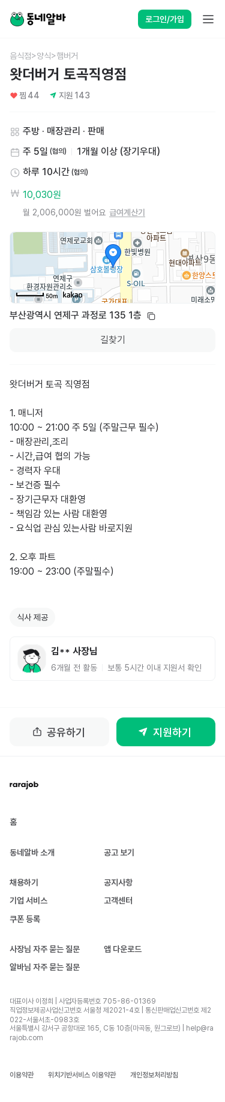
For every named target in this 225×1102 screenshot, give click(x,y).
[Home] (38, 19)
